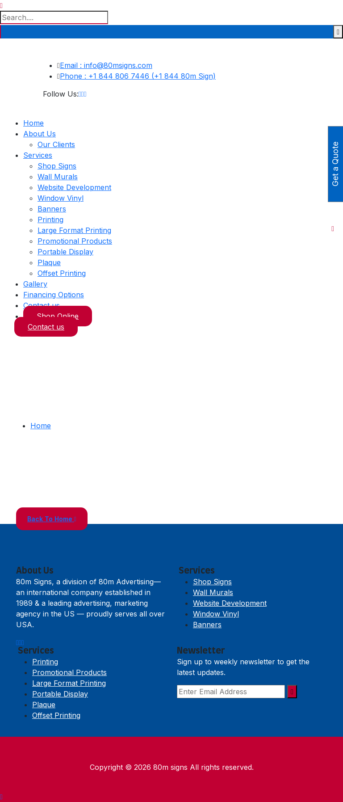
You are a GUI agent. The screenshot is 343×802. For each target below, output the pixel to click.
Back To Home (51, 519)
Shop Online (58, 316)
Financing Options (53, 294)
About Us (39, 133)
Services (37, 155)
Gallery (35, 283)
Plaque (49, 262)
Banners (52, 208)
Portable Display (65, 251)
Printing (50, 219)
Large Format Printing (74, 230)
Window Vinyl (61, 198)
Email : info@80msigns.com (106, 65)
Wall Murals (58, 176)
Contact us (41, 305)
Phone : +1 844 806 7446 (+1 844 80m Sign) (138, 76)
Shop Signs (57, 165)
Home (33, 122)
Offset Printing (62, 273)
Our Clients (56, 144)
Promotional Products (75, 240)
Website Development (74, 187)
